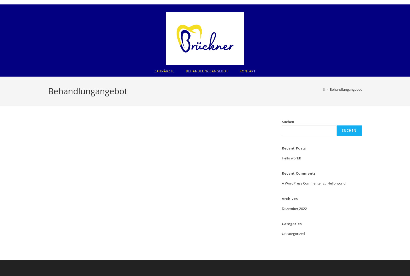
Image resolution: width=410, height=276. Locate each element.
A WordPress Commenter (302, 183)
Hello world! (291, 158)
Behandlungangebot (346, 89)
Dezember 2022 (294, 208)
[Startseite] (324, 89)
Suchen (288, 121)
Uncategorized (293, 233)
